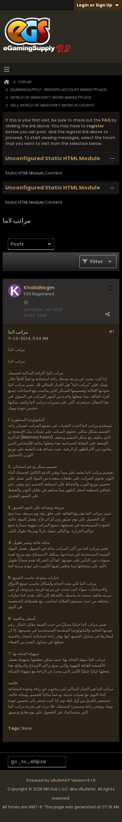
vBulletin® (60, 780)
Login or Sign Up (98, 5)
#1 (111, 331)
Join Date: (34, 309)
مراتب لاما (16, 361)
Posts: (30, 315)
